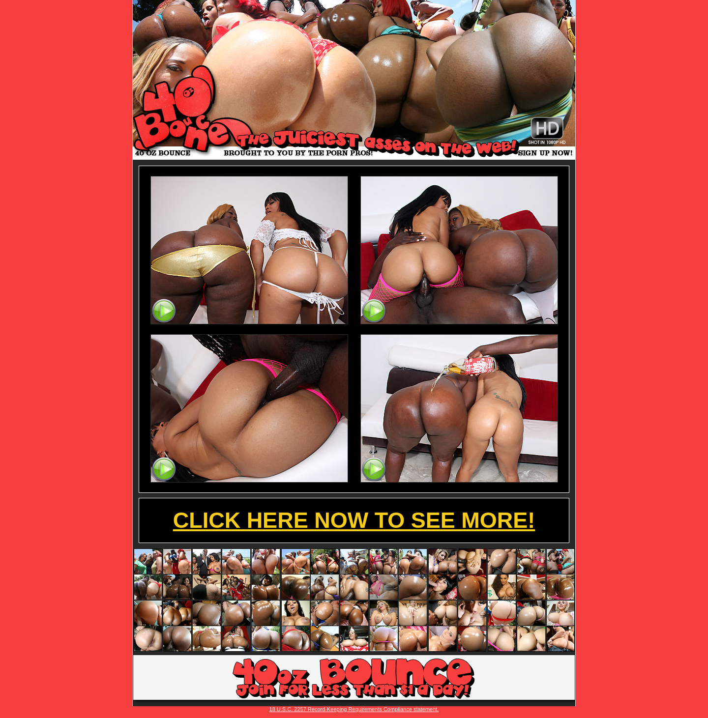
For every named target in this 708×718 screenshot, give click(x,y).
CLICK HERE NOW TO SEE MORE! (354, 520)
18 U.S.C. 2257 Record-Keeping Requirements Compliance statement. (354, 709)
